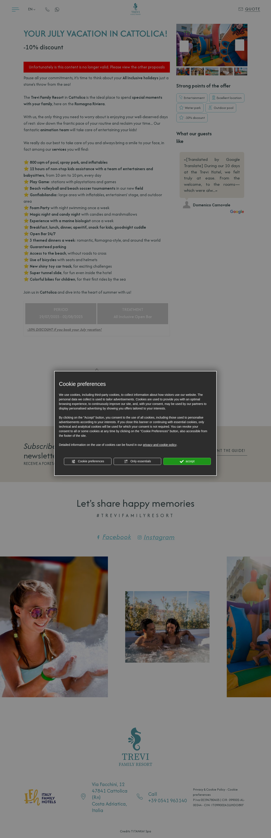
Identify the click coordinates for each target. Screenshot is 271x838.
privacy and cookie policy (160, 445)
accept (187, 461)
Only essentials (137, 461)
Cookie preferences (88, 461)
